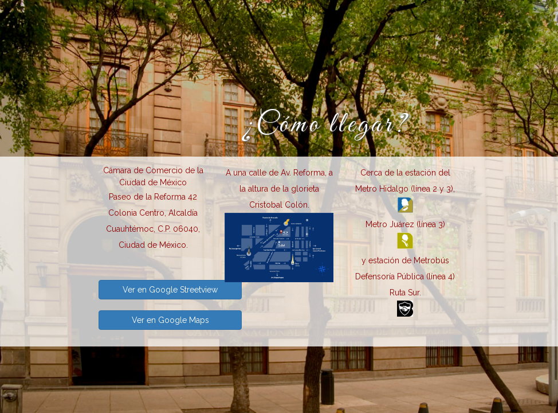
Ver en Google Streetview (170, 289)
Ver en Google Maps (170, 320)
